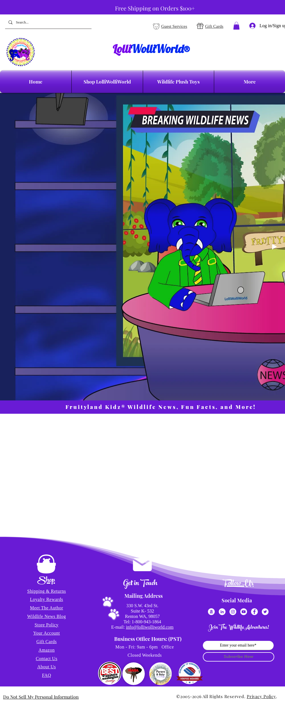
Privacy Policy (261, 696)
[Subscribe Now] (238, 657)
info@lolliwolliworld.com (149, 627)
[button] (236, 25)
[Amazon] (211, 611)
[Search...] (48, 22)
